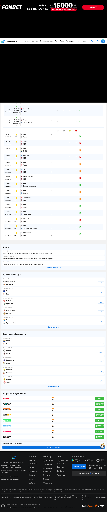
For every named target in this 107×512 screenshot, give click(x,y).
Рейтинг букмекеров (67, 41)
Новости (27, 41)
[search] (92, 41)
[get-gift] (97, 41)
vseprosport (10, 41)
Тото (56, 41)
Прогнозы (34, 41)
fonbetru (53, 256)
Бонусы (78, 41)
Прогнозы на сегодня (46, 41)
